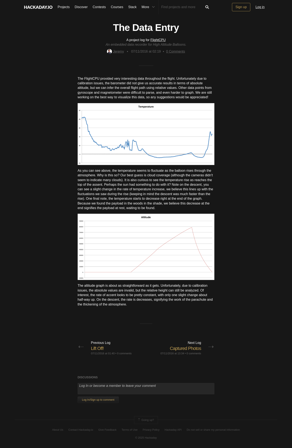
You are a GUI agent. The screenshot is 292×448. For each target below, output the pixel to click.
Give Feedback (107, 429)
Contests (99, 7)
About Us (57, 429)
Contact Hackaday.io (80, 429)
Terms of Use (130, 429)
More (149, 7)
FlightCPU (158, 40)
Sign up (241, 7)
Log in (260, 7)
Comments (175, 51)
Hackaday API (173, 429)
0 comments (124, 353)
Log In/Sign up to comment (98, 399)
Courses (117, 7)
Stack (132, 7)
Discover (81, 7)
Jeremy (115, 51)
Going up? (145, 420)
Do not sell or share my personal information (213, 429)
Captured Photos (185, 348)
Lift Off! (97, 348)
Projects (64, 7)
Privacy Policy (151, 429)
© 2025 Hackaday (146, 437)
